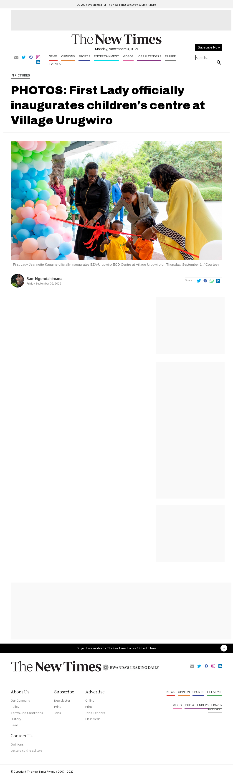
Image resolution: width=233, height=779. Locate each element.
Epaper (170, 56)
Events (55, 64)
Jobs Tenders (95, 713)
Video (177, 705)
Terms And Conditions (27, 713)
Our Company (20, 700)
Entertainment (106, 56)
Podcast (215, 709)
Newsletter (62, 700)
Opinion (184, 692)
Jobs (57, 713)
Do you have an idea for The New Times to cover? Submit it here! (116, 4)
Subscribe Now (209, 47)
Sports (84, 56)
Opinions (68, 56)
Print (57, 706)
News (53, 56)
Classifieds (93, 719)
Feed (14, 725)
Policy (15, 706)
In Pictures (20, 75)
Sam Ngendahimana (44, 278)
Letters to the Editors (27, 750)
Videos (128, 56)
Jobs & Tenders (149, 56)
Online (89, 700)
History (16, 719)
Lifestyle (214, 692)
